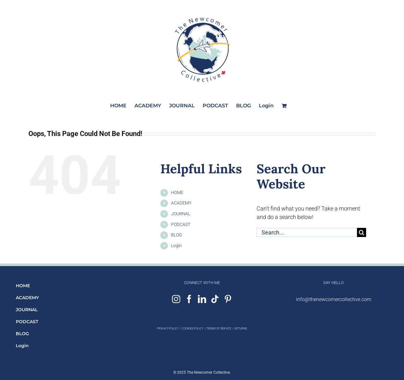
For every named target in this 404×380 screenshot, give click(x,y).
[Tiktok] (215, 299)
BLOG (176, 234)
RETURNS (241, 328)
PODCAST (180, 224)
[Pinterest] (228, 299)
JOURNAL (180, 213)
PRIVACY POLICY (168, 328)
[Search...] (307, 232)
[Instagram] (176, 299)
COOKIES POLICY (192, 328)
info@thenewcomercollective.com (333, 299)
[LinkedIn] (202, 299)
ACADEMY (181, 202)
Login (176, 245)
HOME (177, 192)
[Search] (361, 232)
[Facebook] (189, 299)
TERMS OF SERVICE (218, 328)
